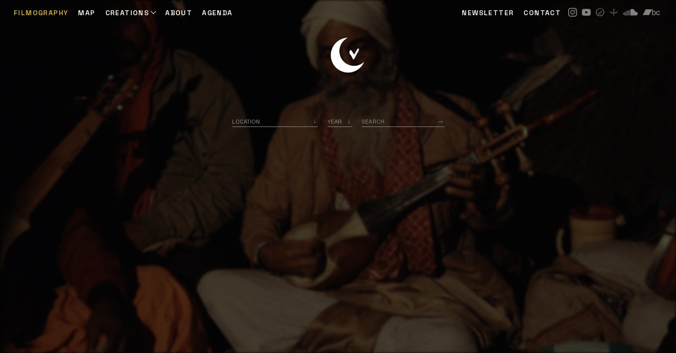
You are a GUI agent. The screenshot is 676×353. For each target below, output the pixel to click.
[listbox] (339, 121)
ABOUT (178, 12)
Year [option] (334, 121)
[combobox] (275, 121)
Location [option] (246, 121)
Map (86, 12)
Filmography (41, 12)
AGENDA (217, 12)
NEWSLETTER (488, 12)
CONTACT (542, 12)
